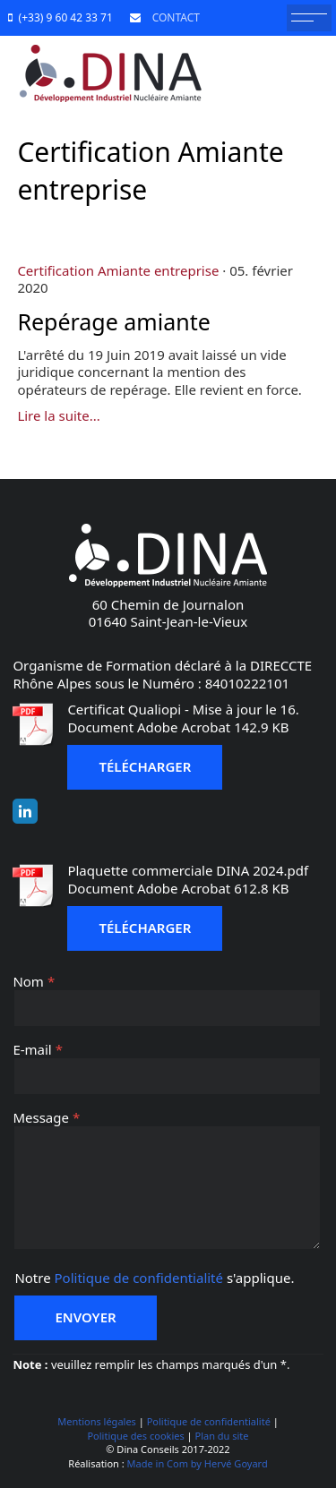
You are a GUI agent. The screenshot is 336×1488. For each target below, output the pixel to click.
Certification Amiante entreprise (118, 270)
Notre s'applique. (154, 1278)
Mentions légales (96, 1421)
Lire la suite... (58, 415)
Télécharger (145, 766)
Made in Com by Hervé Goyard (197, 1463)
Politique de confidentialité (139, 1278)
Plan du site (222, 1435)
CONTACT (173, 17)
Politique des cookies (135, 1435)
